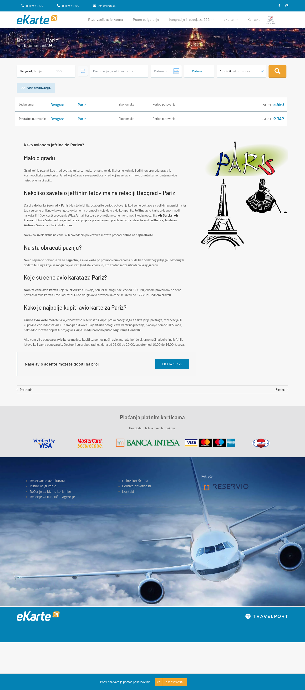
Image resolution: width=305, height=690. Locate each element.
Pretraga (277, 71)
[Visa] (44, 440)
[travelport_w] (266, 615)
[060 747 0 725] (67, 6)
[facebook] (279, 5)
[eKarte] (37, 17)
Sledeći (280, 390)
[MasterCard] (90, 440)
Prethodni (26, 390)
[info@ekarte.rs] (104, 6)
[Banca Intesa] (148, 440)
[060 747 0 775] (32, 6)
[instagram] (286, 5)
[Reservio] (225, 484)
